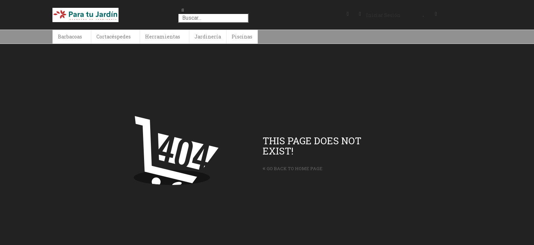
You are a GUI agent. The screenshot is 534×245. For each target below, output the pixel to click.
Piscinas (242, 36)
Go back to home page (293, 168)
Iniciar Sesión (383, 15)
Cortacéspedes (113, 36)
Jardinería (207, 36)
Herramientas (162, 36)
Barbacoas (70, 36)
